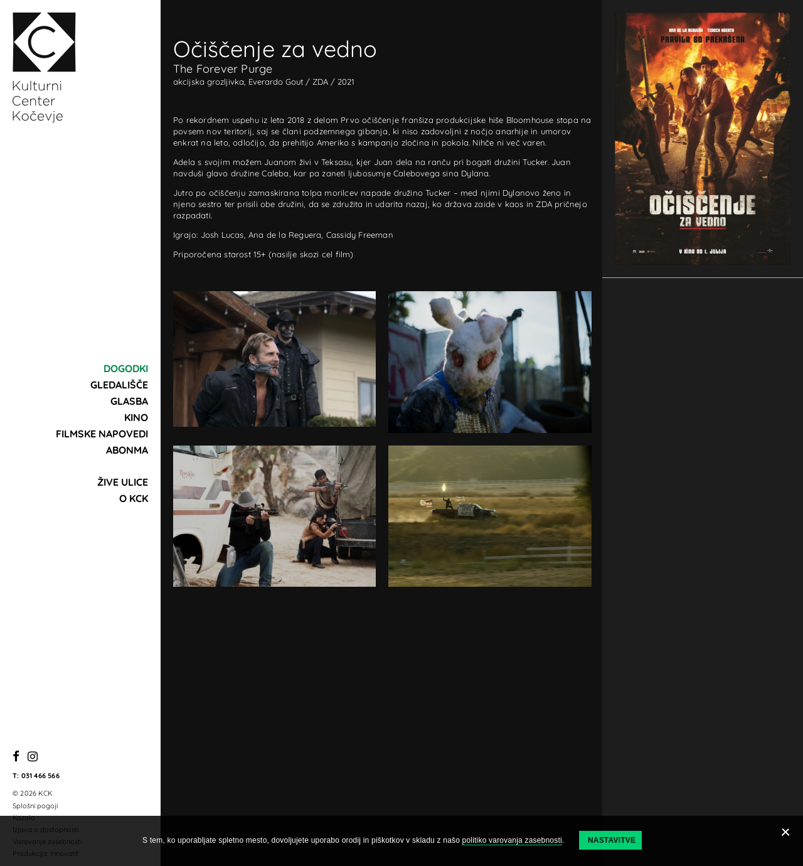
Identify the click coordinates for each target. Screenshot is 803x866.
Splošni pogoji (35, 805)
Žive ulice (122, 482)
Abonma (127, 450)
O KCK (133, 498)
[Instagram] (33, 757)
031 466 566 (40, 775)
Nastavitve (611, 840)
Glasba (129, 401)
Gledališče (119, 384)
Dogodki (126, 368)
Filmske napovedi (102, 433)
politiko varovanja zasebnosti (512, 840)
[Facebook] (16, 757)
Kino (136, 417)
